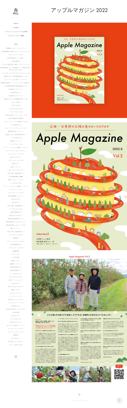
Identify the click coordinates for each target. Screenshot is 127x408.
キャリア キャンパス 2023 (15, 154)
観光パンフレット (16, 167)
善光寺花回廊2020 (15, 244)
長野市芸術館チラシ (16, 267)
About (16, 23)
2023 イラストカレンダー (15, 170)
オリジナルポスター (16, 319)
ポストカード (16, 254)
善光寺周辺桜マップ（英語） (15, 58)
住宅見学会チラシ (16, 92)
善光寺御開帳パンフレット (16, 196)
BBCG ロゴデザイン (15, 157)
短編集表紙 (16, 251)
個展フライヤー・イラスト (16, 180)
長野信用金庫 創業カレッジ (16, 218)
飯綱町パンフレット (16, 264)
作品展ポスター (15, 306)
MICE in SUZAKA (15, 102)
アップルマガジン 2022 (16, 176)
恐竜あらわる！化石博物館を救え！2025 (16, 76)
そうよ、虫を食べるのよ (16, 345)
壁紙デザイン (16, 163)
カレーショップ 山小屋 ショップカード (16, 79)
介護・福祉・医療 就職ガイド (15, 173)
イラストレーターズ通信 (16, 36)
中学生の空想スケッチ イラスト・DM (16, 115)
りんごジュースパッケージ (16, 332)
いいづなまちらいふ (16, 273)
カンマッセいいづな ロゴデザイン (16, 150)
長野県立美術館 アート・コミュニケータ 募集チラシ (16, 83)
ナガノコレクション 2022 (15, 193)
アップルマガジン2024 (16, 112)
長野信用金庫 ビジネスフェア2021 (16, 225)
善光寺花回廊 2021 (15, 212)
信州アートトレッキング (16, 280)
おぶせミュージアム (16, 293)
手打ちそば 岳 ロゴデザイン (16, 286)
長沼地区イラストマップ (16, 89)
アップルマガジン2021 (15, 209)
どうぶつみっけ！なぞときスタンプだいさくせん (16, 73)
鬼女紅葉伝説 (16, 61)
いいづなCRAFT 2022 (16, 183)
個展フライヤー (15, 260)
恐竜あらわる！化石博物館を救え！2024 (16, 99)
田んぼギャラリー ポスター (16, 299)
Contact (16, 27)
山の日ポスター (15, 199)
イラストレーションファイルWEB (16, 32)
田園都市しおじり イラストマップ (16, 48)
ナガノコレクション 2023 (15, 160)
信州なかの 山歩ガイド (16, 215)
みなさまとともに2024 (16, 108)
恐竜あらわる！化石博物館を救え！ (15, 134)
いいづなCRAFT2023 (16, 138)
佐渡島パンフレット (16, 141)
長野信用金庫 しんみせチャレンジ (16, 222)
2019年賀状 (15, 312)
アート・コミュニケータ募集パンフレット (16, 147)
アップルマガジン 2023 (16, 144)
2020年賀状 (15, 257)
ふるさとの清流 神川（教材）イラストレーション (16, 64)
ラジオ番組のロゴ (16, 125)
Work (16, 44)
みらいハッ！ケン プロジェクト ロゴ (15, 128)
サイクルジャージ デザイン (16, 328)
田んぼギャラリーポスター (16, 341)
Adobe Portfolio (83, 400)
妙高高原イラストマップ (16, 96)
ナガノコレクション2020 (16, 248)
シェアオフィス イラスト (16, 189)
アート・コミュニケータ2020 (15, 241)
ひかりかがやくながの (15, 277)
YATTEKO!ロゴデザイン (15, 322)
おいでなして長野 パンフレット (16, 325)
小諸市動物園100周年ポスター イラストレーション (16, 51)
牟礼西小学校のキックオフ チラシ (16, 309)
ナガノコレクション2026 (16, 55)
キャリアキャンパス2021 (16, 235)
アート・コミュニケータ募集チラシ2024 (16, 121)
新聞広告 (15, 238)
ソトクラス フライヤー (16, 296)
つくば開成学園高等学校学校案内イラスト (16, 86)
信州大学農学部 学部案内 (16, 118)
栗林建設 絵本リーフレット (16, 131)
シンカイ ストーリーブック (16, 303)
